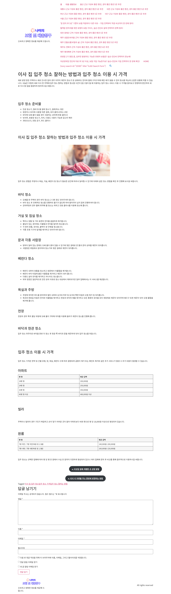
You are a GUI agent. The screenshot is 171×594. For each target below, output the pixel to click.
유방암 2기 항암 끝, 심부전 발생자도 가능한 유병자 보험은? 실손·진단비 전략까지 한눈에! (95, 56)
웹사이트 (21, 548)
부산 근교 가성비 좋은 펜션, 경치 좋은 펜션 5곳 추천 (81, 13)
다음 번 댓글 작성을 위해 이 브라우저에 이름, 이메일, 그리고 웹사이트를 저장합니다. (53, 558)
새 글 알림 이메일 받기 (29, 567)
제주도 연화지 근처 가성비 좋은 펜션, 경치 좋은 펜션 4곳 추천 (84, 47)
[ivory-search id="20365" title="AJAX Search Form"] (83, 66)
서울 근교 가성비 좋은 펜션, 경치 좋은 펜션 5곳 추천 (81, 18)
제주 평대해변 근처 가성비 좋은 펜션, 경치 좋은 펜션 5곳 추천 (84, 51)
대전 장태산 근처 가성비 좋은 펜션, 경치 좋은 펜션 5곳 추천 (83, 32)
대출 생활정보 (71, 4)
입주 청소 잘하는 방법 (59, 483)
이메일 (21, 538)
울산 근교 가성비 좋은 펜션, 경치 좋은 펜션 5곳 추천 (100, 4)
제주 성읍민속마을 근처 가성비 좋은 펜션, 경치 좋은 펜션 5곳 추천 (86, 37)
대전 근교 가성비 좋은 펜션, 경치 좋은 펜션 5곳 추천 (127, 9)
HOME (146, 61)
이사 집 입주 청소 (32, 483)
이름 (20, 529)
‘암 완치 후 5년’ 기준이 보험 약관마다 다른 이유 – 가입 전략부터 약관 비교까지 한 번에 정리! (97, 23)
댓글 (20, 499)
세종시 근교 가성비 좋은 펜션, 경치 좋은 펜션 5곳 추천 (81, 9)
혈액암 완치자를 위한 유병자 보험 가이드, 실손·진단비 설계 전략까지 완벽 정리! (91, 28)
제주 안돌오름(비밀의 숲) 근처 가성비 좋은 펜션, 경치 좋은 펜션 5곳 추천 (89, 42)
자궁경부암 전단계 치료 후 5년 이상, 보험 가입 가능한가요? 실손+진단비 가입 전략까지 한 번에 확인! (100, 61)
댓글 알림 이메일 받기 (28, 562)
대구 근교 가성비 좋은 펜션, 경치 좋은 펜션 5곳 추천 (125, 13)
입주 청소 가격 (44, 483)
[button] (111, 66)
